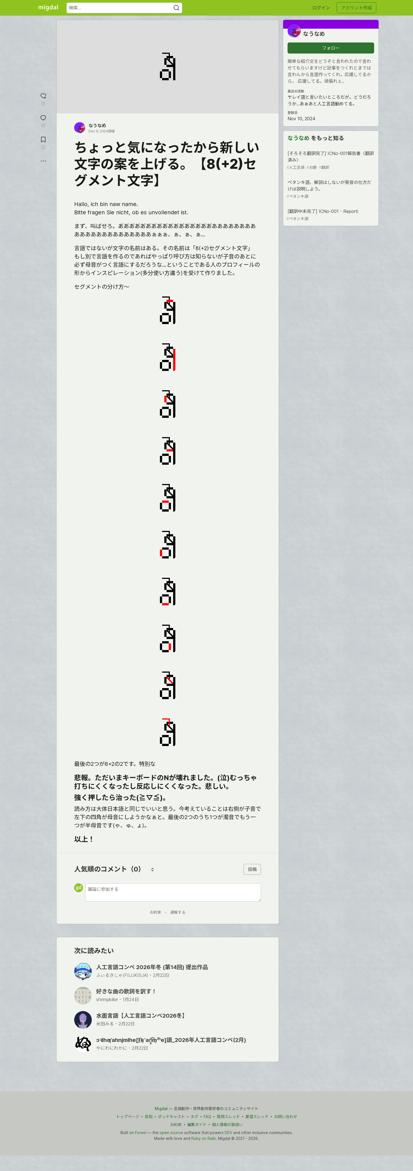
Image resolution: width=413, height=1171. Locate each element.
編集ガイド (196, 1124)
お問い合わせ (285, 1116)
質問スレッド (228, 1116)
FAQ (207, 1116)
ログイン (321, 7)
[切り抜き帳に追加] (43, 142)
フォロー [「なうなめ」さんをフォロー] (331, 48)
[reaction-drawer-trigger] (43, 99)
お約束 (155, 912)
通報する (178, 912)
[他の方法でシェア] (43, 161)
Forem (140, 1132)
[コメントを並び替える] (152, 869)
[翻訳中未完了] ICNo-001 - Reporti (330, 214)
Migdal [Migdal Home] (161, 1108)
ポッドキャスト (171, 1116)
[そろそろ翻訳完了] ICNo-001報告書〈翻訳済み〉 (330, 160)
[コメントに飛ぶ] (43, 120)
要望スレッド (257, 1116)
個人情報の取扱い (227, 1124)
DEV (228, 1132)
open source (171, 1132)
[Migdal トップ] (48, 7)
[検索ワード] (124, 7)
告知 (148, 1116)
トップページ (127, 1116)
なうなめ (97, 125)
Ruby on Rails (203, 1138)
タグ (194, 1116)
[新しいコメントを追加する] (173, 892)
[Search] (176, 8)
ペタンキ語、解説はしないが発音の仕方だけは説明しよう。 (330, 189)
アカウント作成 (356, 7)
